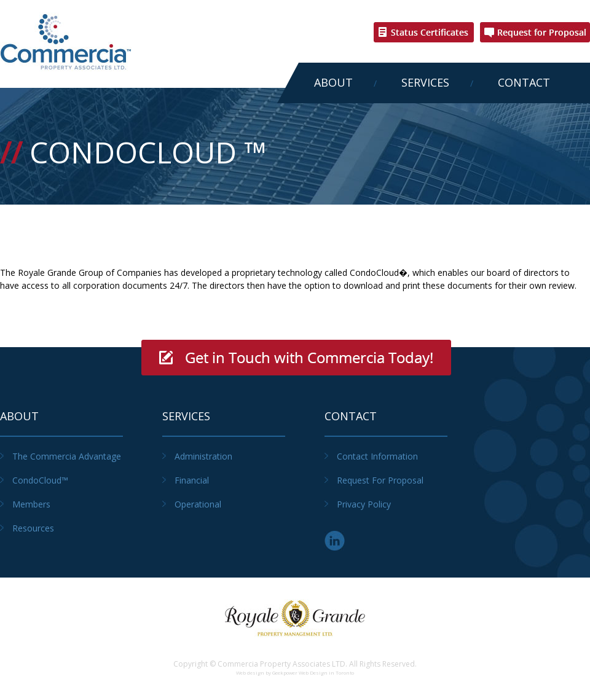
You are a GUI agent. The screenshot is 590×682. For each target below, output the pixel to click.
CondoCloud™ (40, 480)
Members (31, 504)
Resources (33, 528)
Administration (203, 456)
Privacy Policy (364, 504)
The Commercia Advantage (66, 456)
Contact (524, 82)
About (333, 82)
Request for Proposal (380, 480)
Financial (192, 480)
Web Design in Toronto (326, 672)
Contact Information (377, 456)
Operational (198, 504)
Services (425, 82)
